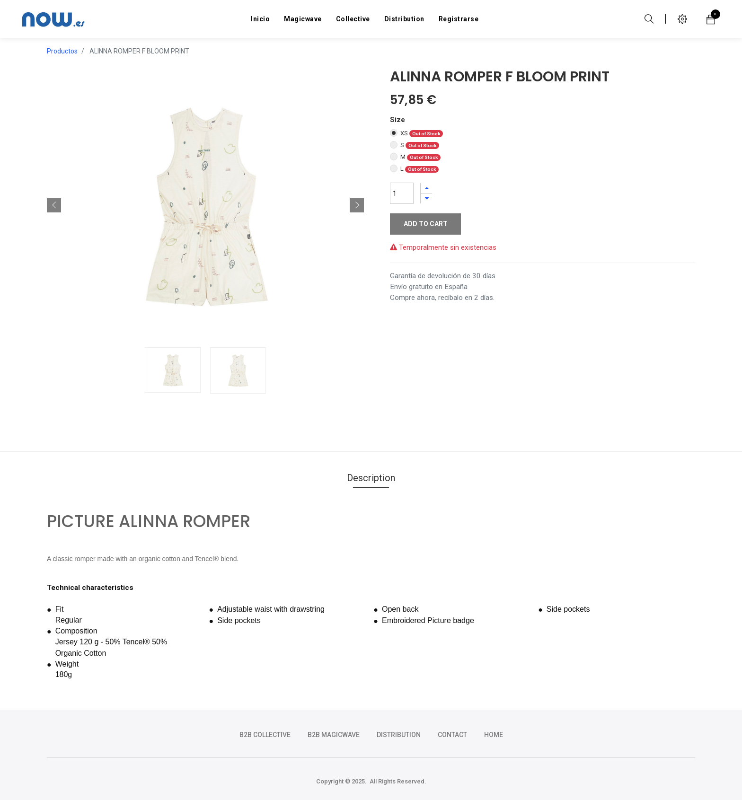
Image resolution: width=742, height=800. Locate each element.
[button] (54, 205)
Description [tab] (371, 478)
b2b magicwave (334, 734)
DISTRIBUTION (399, 734)
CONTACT (452, 734)
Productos (62, 51)
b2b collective (265, 734)
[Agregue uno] (426, 188)
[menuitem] (260, 19)
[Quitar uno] (426, 198)
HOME (493, 734)
